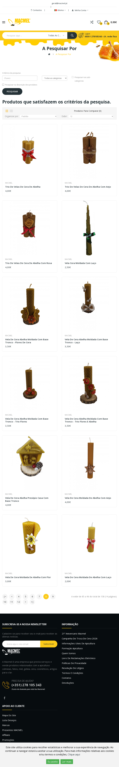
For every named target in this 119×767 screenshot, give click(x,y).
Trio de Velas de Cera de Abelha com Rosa (28, 263)
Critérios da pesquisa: (11, 73)
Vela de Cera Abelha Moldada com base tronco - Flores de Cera (26, 341)
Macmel (8, 183)
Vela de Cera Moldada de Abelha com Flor (28, 577)
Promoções (8, 739)
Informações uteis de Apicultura (78, 643)
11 (11, 601)
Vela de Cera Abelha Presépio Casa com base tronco (26, 499)
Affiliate (6, 734)
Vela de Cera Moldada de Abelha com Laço (88, 577)
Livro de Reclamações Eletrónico (78, 658)
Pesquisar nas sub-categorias (81, 79)
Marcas (6, 725)
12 (18, 601)
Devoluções (68, 682)
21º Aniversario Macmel (74, 633)
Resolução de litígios (73, 668)
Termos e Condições (72, 672)
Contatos (66, 677)
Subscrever (48, 643)
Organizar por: (12, 116)
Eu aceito (53, 761)
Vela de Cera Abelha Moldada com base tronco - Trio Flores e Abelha (86, 420)
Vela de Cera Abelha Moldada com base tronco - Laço (86, 341)
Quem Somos (69, 653)
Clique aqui (74, 754)
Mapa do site (9, 715)
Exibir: (64, 116)
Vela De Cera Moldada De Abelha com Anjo (88, 498)
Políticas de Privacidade (74, 663)
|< (5, 596)
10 (5, 601)
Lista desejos (9, 720)
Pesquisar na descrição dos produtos (19, 84)
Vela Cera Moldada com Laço (80, 263)
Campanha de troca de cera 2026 (79, 638)
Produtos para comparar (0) (87, 110)
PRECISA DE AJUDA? (23, 680)
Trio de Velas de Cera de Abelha (22, 186)
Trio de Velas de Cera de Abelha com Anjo (88, 186)
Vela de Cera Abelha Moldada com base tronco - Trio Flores (26, 420)
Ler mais (66, 761)
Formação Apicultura (72, 648)
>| (32, 601)
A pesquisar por (63, 54)
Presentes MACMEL (12, 730)
